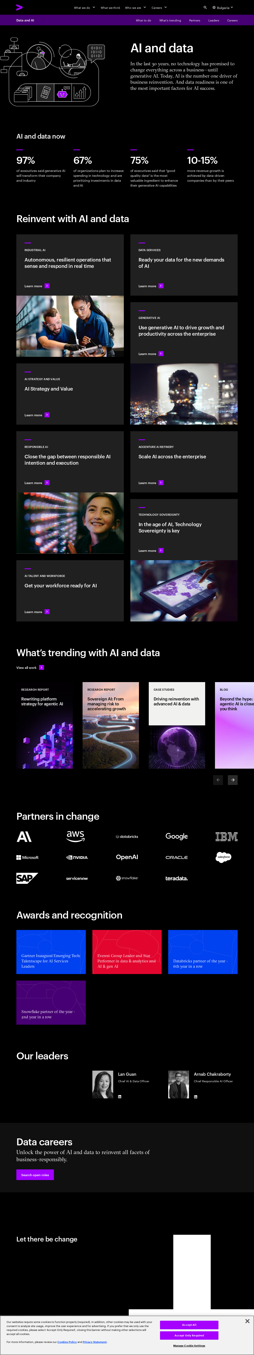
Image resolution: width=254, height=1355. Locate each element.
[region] (127, 1335)
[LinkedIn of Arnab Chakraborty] (195, 1097)
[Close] (247, 1321)
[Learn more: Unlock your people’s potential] (70, 590)
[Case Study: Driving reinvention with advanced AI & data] (177, 725)
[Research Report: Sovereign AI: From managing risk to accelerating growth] (111, 725)
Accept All (189, 1325)
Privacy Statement (95, 1342)
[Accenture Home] (28, 7)
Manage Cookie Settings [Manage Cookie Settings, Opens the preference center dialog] (189, 1345)
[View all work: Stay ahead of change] (30, 667)
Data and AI (25, 20)
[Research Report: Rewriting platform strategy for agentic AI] (44, 725)
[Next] (233, 780)
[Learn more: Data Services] (184, 265)
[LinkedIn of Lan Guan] (120, 1097)
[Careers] (159, 7)
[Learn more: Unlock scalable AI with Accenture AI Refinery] (184, 461)
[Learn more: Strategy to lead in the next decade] (70, 394)
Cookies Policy (67, 1342)
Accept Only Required (189, 1335)
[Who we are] (135, 7)
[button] (35, 1174)
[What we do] (84, 7)
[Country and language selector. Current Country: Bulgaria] (223, 7)
